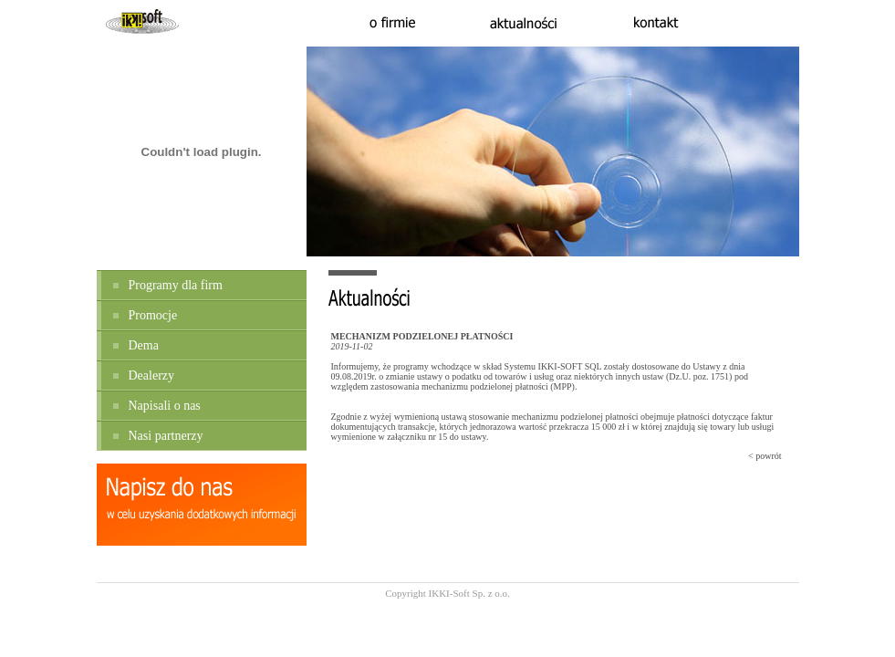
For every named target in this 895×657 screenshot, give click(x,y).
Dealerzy (152, 375)
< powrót (764, 456)
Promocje (153, 315)
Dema (144, 345)
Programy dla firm (176, 285)
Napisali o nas (165, 405)
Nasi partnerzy (166, 436)
